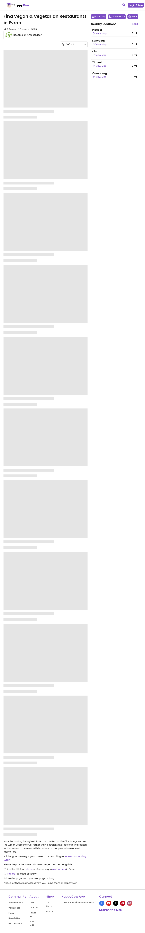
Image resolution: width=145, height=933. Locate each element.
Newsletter (14, 918)
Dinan (96, 51)
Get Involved (15, 923)
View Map (99, 33)
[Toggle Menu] (3, 5)
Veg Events (14, 907)
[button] (133, 24)
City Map (99, 16)
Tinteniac (98, 62)
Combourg (99, 73)
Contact (34, 907)
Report (11, 873)
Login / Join (136, 5)
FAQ (31, 902)
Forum (11, 913)
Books (49, 911)
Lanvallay (99, 40)
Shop (50, 897)
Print (132, 16)
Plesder (97, 30)
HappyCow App (73, 897)
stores (29, 869)
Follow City (117, 16)
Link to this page (12, 878)
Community (17, 897)
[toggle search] (124, 5)
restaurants (59, 869)
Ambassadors (16, 902)
